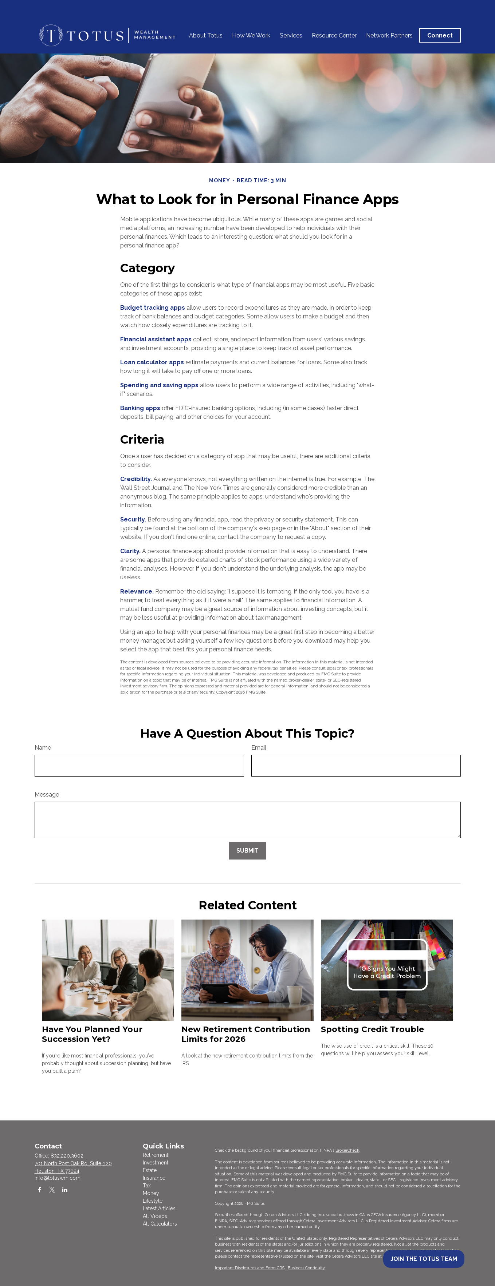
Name (43, 747)
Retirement (155, 1155)
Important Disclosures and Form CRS (249, 1268)
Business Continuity (306, 1268)
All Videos (155, 1216)
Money (151, 1193)
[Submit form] (247, 851)
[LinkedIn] (65, 1189)
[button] (205, 18)
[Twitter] (52, 1189)
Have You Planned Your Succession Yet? (92, 1034)
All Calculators (160, 1224)
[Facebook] (39, 1189)
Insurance (154, 1178)
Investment (155, 1163)
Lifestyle (152, 1201)
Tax (147, 1185)
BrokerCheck (347, 1150)
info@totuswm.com (57, 1178)
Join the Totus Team (423, 1258)
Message (47, 794)
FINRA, (222, 1221)
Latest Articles (159, 1208)
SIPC (233, 1221)
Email (258, 747)
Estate (150, 1170)
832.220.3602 (67, 1156)
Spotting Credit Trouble (372, 1029)
